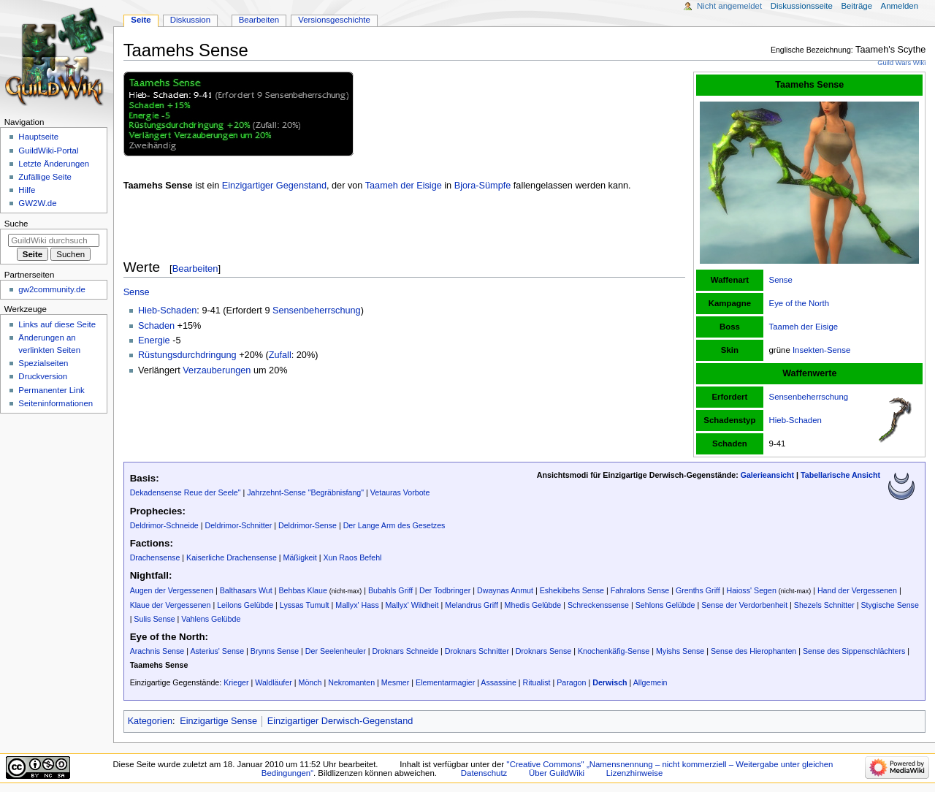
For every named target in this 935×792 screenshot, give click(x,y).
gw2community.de (51, 289)
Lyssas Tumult (304, 605)
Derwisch (609, 682)
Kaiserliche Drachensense (231, 557)
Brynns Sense (275, 651)
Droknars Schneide (405, 651)
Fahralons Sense (640, 590)
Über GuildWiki (556, 773)
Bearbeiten (195, 268)
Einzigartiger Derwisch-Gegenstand (340, 721)
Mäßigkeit (300, 557)
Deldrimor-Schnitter (238, 525)
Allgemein (650, 682)
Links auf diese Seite (57, 324)
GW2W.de (37, 203)
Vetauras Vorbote (400, 492)
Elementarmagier (445, 682)
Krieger (236, 682)
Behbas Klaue (302, 590)
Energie (154, 340)
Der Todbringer (444, 590)
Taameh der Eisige (804, 326)
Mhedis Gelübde (533, 605)
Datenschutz (484, 773)
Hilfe (26, 190)
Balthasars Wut (246, 590)
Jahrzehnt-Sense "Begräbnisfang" (305, 492)
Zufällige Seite (45, 176)
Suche (16, 223)
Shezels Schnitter (824, 605)
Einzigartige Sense (218, 721)
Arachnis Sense (157, 651)
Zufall (280, 355)
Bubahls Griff (390, 590)
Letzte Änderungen (53, 163)
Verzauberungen (217, 370)
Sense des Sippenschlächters (854, 651)
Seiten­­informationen (55, 403)
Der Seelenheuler (335, 651)
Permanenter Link (51, 390)
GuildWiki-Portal (48, 150)
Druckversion (42, 376)
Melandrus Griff (471, 605)
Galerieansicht (767, 475)
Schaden (156, 326)
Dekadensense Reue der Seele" (185, 492)
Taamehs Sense (159, 664)
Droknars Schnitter (477, 651)
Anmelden (900, 5)
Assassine (498, 682)
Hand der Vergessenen (857, 590)
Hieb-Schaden (795, 420)
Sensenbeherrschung (809, 396)
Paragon (571, 682)
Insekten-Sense (821, 350)
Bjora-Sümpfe (482, 185)
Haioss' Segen (751, 590)
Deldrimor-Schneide (164, 525)
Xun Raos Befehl (352, 557)
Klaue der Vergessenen (170, 605)
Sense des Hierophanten (753, 651)
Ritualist (537, 682)
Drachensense (155, 557)
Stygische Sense (889, 605)
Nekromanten (351, 682)
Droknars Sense (543, 651)
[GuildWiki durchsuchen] (53, 240)
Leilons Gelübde (245, 605)
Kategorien (150, 721)
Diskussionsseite (802, 5)
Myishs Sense (680, 651)
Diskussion (190, 19)
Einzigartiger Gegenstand (274, 185)
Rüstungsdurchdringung (187, 355)
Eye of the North (799, 303)
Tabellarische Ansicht (840, 475)
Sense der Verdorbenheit (744, 605)
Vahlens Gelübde (210, 618)
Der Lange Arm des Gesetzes (394, 525)
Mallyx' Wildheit (411, 605)
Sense (781, 279)
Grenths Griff (698, 590)
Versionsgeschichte (334, 19)
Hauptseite (38, 136)
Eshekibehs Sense (572, 590)
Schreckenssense (598, 605)
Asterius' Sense (217, 651)
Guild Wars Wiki (901, 62)
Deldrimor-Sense (307, 525)
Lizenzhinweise (634, 773)
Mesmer (395, 682)
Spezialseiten (43, 363)
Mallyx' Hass (356, 605)
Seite (140, 19)
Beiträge (856, 5)
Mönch (310, 682)
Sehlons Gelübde (665, 605)
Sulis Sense (154, 618)
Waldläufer (273, 682)
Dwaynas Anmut (505, 590)
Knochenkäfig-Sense (613, 651)
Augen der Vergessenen (171, 590)
